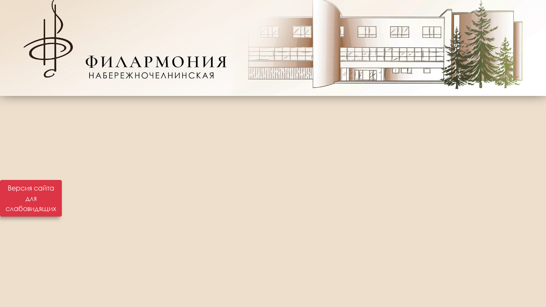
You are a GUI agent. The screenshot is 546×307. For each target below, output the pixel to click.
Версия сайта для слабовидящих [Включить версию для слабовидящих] (31, 198)
